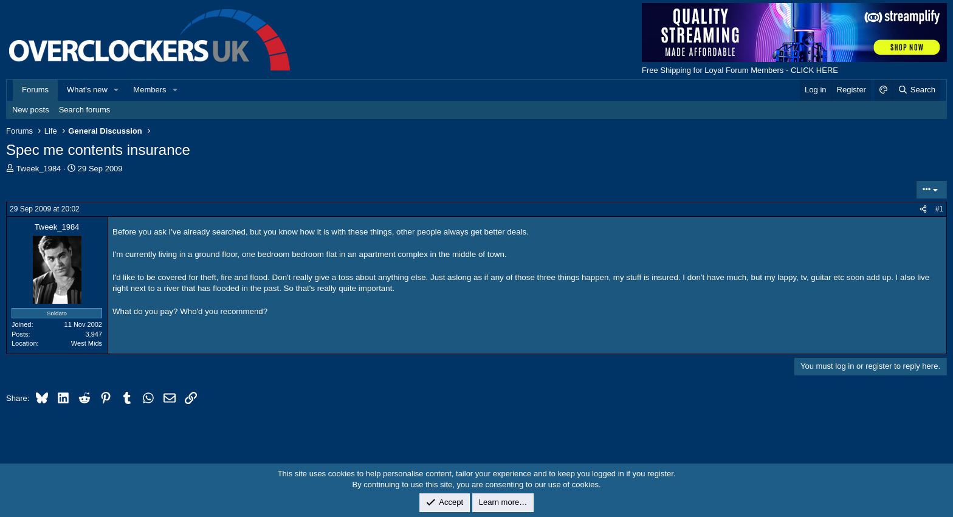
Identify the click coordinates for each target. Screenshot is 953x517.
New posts (30, 109)
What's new (87, 89)
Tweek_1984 (38, 168)
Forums (35, 89)
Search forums (85, 109)
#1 (939, 209)
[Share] (923, 209)
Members (149, 89)
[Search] (916, 90)
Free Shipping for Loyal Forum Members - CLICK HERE (740, 70)
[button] (117, 90)
